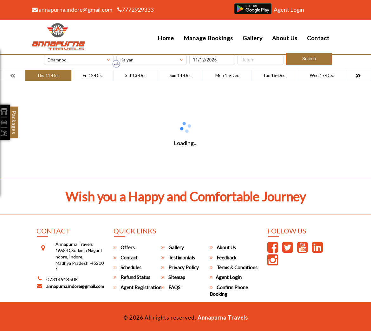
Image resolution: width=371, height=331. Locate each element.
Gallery (253, 38)
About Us (284, 38)
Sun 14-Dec (180, 75)
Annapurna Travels (223, 317)
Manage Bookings (208, 38)
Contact (318, 38)
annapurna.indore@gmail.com (72, 9)
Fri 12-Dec (92, 75)
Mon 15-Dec (227, 75)
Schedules (127, 267)
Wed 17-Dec (322, 75)
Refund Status (132, 277)
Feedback (223, 257)
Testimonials (178, 257)
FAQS (170, 287)
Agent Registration (137, 287)
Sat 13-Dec (135, 75)
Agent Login (289, 9)
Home (166, 38)
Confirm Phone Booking (229, 290)
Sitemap (173, 277)
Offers (124, 247)
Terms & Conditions (233, 267)
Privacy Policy (180, 267)
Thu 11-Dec (48, 75)
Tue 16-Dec (274, 75)
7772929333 (135, 9)
